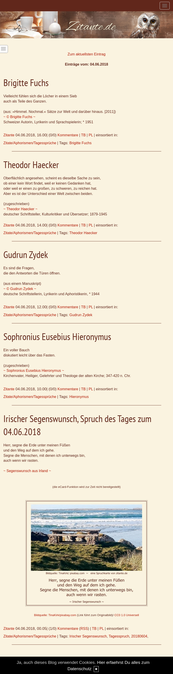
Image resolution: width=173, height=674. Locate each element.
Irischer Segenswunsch (88, 636)
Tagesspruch (119, 636)
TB (83, 135)
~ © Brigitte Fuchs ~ (19, 117)
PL (91, 135)
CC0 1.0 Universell (127, 615)
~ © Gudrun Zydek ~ (19, 289)
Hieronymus (79, 397)
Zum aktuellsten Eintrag (86, 54)
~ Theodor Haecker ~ (20, 209)
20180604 (139, 636)
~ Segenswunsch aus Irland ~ (27, 471)
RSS (84, 629)
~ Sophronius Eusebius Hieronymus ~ (33, 370)
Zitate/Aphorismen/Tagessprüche (29, 143)
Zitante (8, 135)
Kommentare (68, 135)
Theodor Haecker (83, 233)
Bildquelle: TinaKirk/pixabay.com (55, 615)
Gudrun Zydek (80, 315)
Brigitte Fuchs (80, 143)
